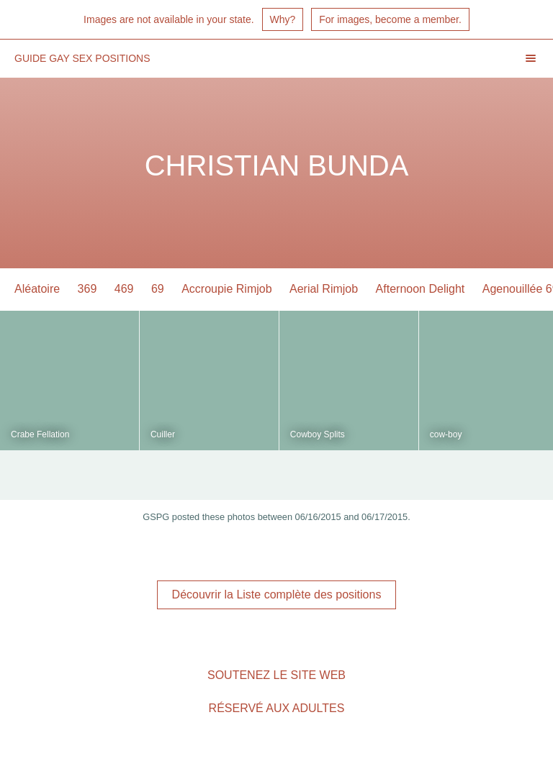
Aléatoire (37, 289)
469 (124, 289)
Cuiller (162, 434)
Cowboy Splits (317, 434)
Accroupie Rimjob (226, 289)
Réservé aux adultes (277, 708)
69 (157, 289)
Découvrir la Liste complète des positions (277, 594)
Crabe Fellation (40, 434)
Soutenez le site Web (276, 675)
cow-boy (446, 434)
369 (87, 289)
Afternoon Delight (420, 289)
